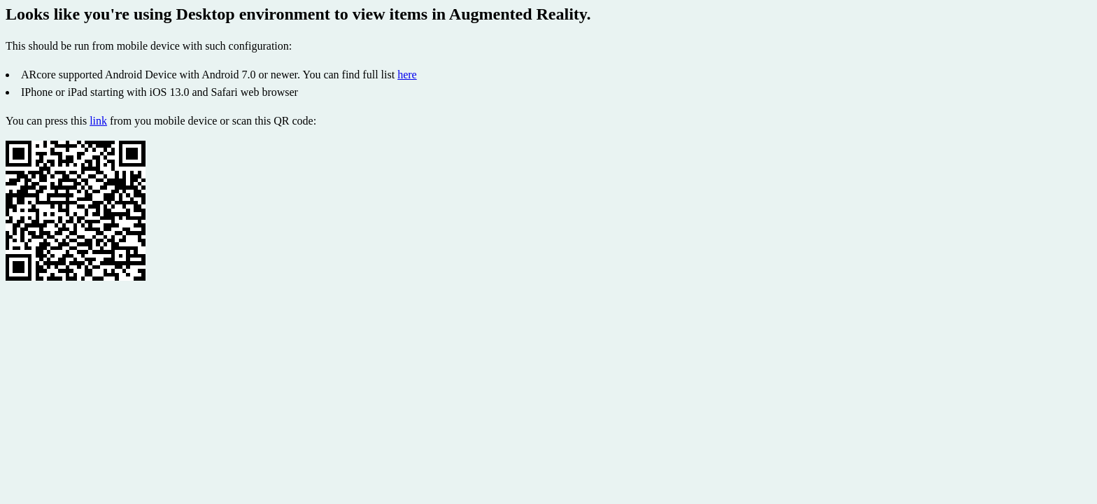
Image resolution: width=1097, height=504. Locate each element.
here (407, 74)
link (98, 121)
